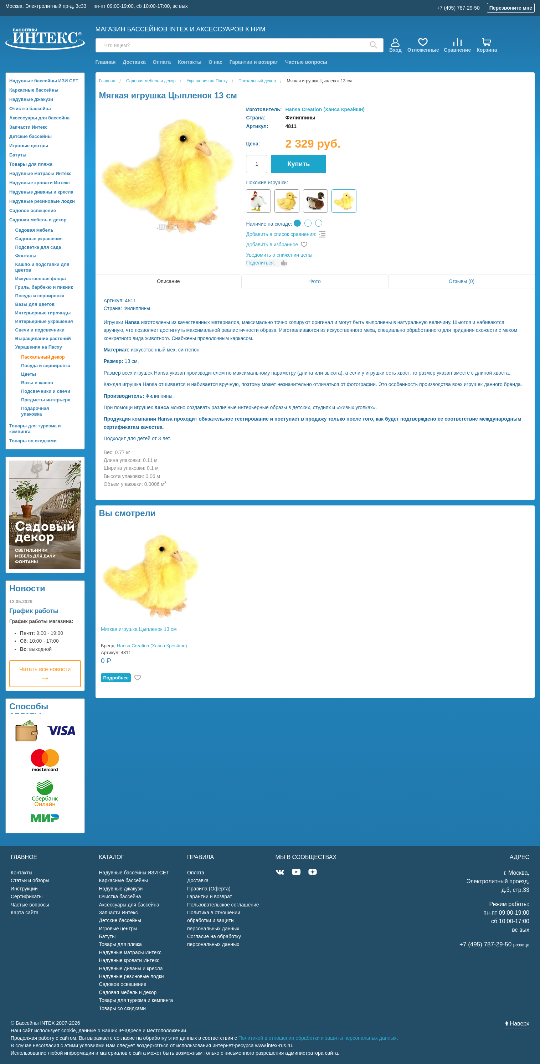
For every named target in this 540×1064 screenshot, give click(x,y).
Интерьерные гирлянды (43, 312)
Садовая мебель (34, 230)
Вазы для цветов (35, 304)
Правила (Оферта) (209, 888)
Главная (106, 62)
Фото (315, 281)
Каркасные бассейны (33, 90)
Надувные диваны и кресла (41, 192)
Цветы (28, 374)
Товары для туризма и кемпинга (35, 428)
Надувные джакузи (31, 99)
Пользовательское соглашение (223, 905)
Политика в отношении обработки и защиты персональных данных (213, 920)
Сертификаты (26, 896)
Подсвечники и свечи (45, 391)
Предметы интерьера (45, 399)
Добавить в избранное (272, 244)
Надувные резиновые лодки (42, 201)
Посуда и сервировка (40, 295)
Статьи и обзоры (30, 880)
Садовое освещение (32, 210)
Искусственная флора (40, 278)
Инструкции (24, 888)
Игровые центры (28, 145)
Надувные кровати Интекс (39, 182)
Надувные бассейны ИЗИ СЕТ (43, 80)
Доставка (134, 62)
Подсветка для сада (38, 247)
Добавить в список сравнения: (281, 234)
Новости (27, 588)
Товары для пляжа (30, 164)
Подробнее (116, 677)
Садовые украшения (39, 238)
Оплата (162, 62)
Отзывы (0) (461, 281)
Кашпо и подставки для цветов (42, 267)
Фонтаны (25, 255)
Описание (168, 281)
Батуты (17, 155)
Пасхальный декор (43, 357)
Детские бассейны (30, 136)
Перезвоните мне (510, 8)
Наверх (517, 1024)
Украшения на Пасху (38, 347)
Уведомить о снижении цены (279, 255)
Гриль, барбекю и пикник (44, 287)
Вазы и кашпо (37, 382)
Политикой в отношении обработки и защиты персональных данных (317, 1038)
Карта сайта (24, 912)
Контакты (189, 62)
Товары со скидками (33, 440)
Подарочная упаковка (35, 411)
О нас (215, 62)
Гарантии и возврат (254, 62)
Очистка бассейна (30, 108)
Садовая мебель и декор (37, 219)
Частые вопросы (306, 62)
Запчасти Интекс (28, 127)
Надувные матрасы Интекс (40, 173)
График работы (33, 611)
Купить (298, 164)
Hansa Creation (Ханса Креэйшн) (325, 109)
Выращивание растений (43, 338)
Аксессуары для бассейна (39, 117)
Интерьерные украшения (44, 321)
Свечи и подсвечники (40, 330)
